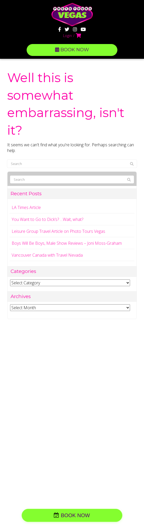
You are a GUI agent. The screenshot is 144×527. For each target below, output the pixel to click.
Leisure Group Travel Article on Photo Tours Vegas (58, 231)
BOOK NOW (72, 50)
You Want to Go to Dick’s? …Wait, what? (47, 219)
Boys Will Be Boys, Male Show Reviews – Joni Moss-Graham (67, 243)
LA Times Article (26, 207)
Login (67, 35)
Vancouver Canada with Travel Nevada (47, 255)
